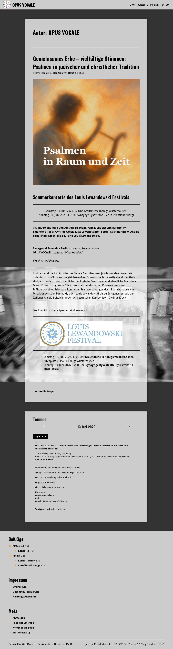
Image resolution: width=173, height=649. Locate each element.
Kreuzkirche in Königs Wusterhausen (109, 357)
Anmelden (19, 618)
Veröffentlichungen (30, 565)
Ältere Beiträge (44, 391)
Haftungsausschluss (24, 596)
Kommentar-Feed (23, 627)
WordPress (28, 644)
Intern (165, 5)
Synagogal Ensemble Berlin (50, 248)
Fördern (154, 5)
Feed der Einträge (23, 622)
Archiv (16, 555)
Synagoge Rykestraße (100, 365)
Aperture (47, 644)
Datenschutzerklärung (26, 591)
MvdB (69, 644)
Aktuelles (18, 546)
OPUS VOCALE (23, 5)
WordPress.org (21, 632)
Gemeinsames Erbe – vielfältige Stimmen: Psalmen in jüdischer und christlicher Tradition (86, 62)
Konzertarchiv (26, 560)
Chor (132, 5)
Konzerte (143, 5)
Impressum (20, 586)
